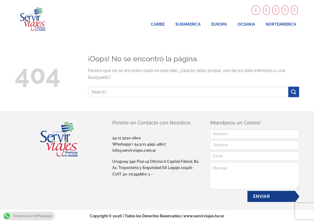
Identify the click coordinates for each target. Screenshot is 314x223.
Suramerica (188, 24)
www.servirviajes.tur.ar (203, 216)
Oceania (246, 24)
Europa (219, 24)
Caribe (158, 24)
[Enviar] (293, 92)
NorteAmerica (281, 24)
